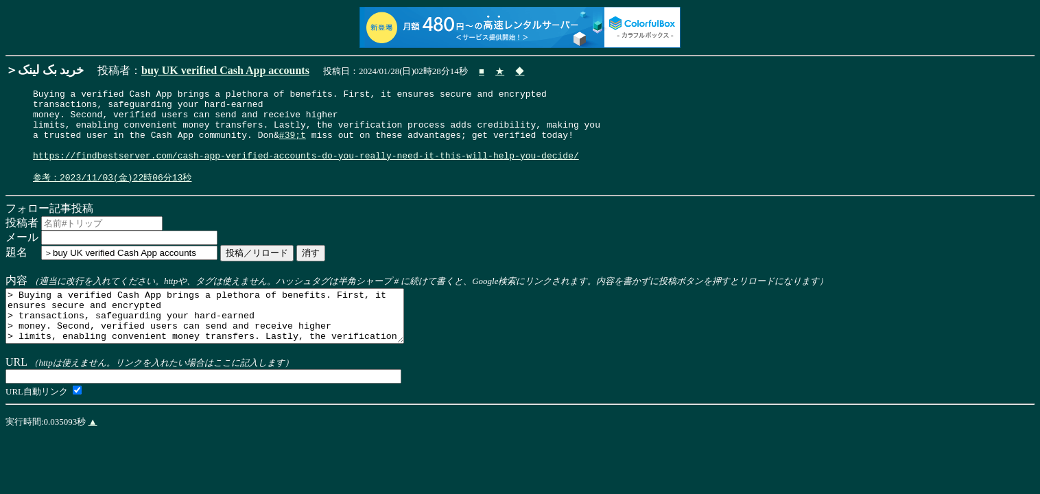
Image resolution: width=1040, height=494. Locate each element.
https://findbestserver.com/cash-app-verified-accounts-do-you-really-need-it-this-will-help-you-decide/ (306, 169)
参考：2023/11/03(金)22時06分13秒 (112, 194)
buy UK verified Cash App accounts (225, 70)
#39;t (292, 145)
